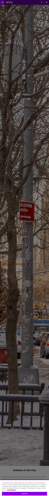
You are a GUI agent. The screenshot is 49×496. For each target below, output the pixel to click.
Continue (24, 493)
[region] (24, 488)
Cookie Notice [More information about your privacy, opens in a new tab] (11, 490)
